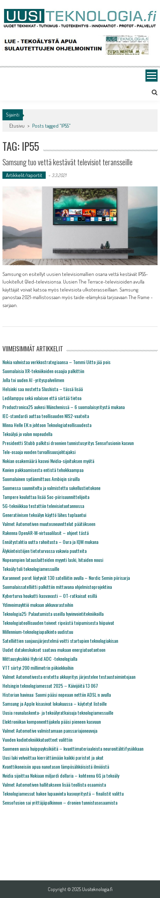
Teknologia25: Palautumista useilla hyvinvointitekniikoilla (53, 613)
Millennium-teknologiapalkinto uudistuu (37, 631)
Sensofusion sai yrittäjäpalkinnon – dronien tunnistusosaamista (59, 802)
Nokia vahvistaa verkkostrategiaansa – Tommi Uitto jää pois (56, 361)
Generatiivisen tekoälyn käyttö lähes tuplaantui (44, 514)
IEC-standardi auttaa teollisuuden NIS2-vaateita (45, 415)
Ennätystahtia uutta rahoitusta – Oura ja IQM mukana (50, 541)
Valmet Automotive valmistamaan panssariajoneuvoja (49, 730)
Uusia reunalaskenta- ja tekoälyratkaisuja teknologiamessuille (57, 712)
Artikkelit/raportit (24, 175)
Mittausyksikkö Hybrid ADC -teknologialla (39, 658)
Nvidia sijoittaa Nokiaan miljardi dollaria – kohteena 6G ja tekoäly (60, 775)
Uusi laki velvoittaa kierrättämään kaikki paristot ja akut (53, 757)
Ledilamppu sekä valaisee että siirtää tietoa (41, 397)
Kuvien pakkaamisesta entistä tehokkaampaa (42, 469)
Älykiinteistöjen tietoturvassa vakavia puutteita (44, 550)
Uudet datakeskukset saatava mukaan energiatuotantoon (53, 649)
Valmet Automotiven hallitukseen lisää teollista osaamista (54, 784)
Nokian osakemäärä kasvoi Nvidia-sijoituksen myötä (48, 460)
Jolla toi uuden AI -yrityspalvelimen (33, 379)
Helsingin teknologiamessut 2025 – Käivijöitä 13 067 (50, 685)
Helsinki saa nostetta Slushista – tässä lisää (42, 388)
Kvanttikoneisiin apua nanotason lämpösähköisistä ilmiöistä (55, 766)
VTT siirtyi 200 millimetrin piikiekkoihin (37, 667)
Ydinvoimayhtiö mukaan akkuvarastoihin (37, 604)
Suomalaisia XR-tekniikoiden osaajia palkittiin (43, 370)
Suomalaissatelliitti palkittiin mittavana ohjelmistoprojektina (57, 586)
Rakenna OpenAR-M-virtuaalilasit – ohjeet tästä (45, 532)
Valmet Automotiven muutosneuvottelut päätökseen (48, 523)
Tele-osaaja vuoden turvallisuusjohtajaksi (38, 451)
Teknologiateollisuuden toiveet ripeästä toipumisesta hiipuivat (58, 622)
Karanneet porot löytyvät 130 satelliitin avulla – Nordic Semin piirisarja (66, 577)
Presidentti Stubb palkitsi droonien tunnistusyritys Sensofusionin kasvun (68, 442)
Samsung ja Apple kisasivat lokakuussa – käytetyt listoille (54, 703)
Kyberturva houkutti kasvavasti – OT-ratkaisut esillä (49, 595)
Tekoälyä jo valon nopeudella (27, 433)
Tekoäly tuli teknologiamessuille (30, 568)
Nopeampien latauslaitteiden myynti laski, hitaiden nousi (52, 559)
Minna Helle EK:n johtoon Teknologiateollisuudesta (46, 424)
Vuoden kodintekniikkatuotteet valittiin (37, 739)
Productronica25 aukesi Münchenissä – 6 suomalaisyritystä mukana (63, 406)
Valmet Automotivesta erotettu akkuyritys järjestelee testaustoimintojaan (68, 676)
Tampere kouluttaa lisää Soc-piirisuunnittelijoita (45, 496)
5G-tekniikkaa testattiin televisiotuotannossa (43, 505)
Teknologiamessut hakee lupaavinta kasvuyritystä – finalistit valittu (63, 793)
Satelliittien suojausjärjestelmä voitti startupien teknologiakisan (60, 640)
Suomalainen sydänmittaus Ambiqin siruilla (41, 478)
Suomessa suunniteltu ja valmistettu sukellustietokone (51, 487)
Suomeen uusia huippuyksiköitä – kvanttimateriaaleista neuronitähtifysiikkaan (72, 748)
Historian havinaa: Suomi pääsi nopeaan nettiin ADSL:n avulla (56, 694)
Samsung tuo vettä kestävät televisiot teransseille (67, 161)
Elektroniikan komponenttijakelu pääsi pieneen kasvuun (51, 721)
